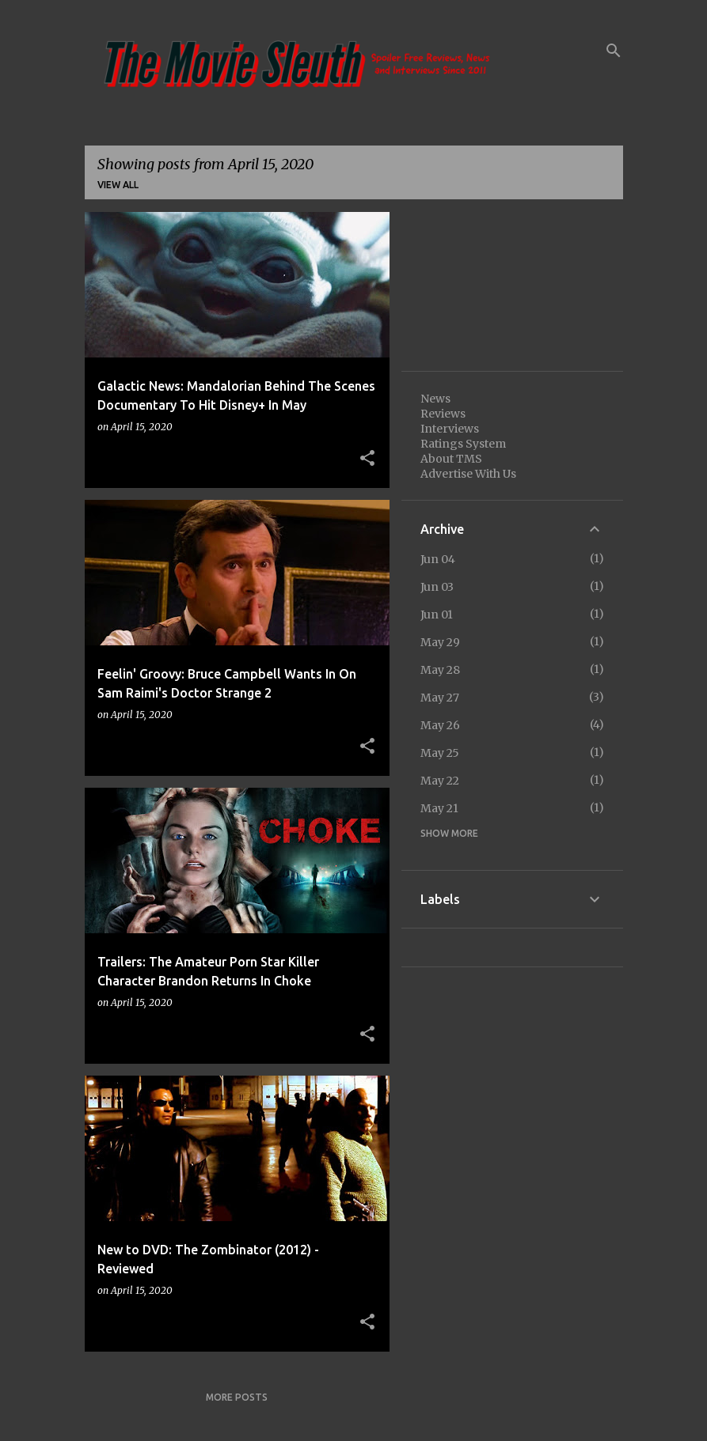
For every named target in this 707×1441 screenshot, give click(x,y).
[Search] (613, 51)
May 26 (440, 725)
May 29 (440, 642)
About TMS (451, 459)
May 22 (439, 780)
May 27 (439, 697)
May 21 (439, 808)
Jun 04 (437, 559)
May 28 (440, 670)
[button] (367, 458)
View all (118, 185)
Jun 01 (436, 614)
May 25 (439, 753)
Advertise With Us (468, 474)
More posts (237, 1397)
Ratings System (463, 444)
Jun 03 (437, 587)
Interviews (449, 429)
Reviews (443, 414)
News (435, 398)
